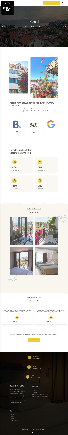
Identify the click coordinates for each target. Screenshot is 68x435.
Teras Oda (34, 393)
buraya (48, 334)
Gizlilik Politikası (15, 420)
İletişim (12, 418)
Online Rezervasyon (51, 3)
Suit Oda (34, 391)
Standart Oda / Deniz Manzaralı (40, 395)
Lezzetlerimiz (14, 413)
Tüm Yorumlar (34, 340)
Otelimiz (13, 416)
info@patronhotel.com (36, 378)
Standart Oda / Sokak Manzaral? (40, 397)
